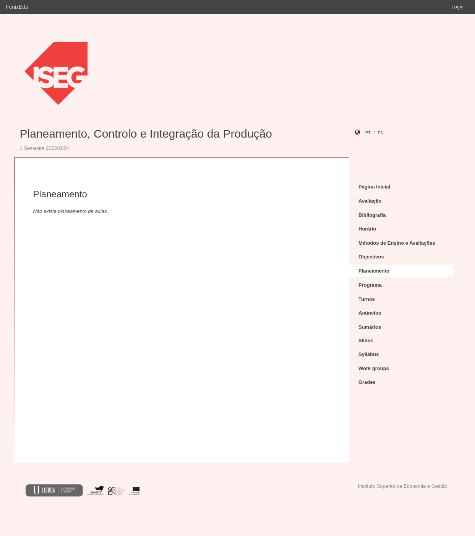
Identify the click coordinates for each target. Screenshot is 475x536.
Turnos (366, 299)
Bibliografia (372, 215)
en (380, 132)
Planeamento (373, 271)
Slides (365, 340)
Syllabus (368, 354)
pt (368, 132)
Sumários (369, 327)
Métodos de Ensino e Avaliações (396, 243)
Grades (367, 382)
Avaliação (369, 201)
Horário (367, 229)
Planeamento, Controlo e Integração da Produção (146, 133)
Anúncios (369, 313)
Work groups (373, 368)
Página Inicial (374, 187)
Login (457, 7)
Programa (370, 285)
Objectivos (371, 257)
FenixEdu (17, 7)
